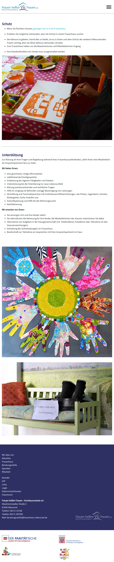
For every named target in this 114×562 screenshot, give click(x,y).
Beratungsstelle (9, 465)
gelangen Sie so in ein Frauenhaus (49, 28)
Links (4, 484)
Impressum (7, 494)
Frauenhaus (7, 461)
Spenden (6, 468)
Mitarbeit (6, 471)
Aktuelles (6, 458)
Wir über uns (8, 455)
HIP (3, 481)
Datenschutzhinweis (11, 491)
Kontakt (5, 477)
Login (4, 488)
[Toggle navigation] (108, 6)
